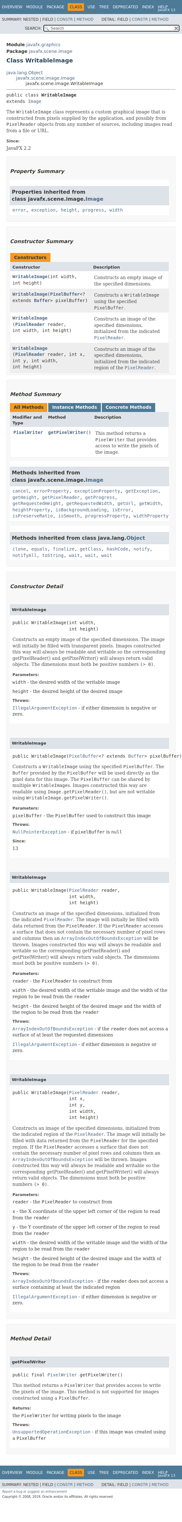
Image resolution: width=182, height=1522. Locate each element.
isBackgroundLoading (81, 509)
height (69, 210)
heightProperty (31, 509)
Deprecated (125, 7)
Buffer (42, 300)
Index (148, 7)
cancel (20, 491)
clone (19, 549)
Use (91, 7)
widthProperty (151, 515)
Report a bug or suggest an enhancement (34, 1491)
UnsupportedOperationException (51, 1431)
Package (55, 7)
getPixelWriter (67, 432)
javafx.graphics (43, 44)
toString (53, 555)
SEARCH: (33, 28)
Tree (104, 7)
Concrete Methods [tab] (129, 407)
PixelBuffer (65, 294)
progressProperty (106, 515)
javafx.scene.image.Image (45, 78)
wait (74, 555)
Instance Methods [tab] (74, 407)
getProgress (100, 497)
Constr (65, 19)
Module (34, 7)
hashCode (117, 549)
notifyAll (24, 555)
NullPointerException (39, 831)
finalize (63, 549)
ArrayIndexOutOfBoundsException (52, 1028)
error (19, 210)
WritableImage (30, 276)
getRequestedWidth (89, 503)
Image (34, 101)
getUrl (126, 503)
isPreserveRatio (32, 515)
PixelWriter (28, 432)
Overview (12, 7)
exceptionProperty (97, 491)
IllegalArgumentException (44, 708)
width (116, 210)
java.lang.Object (24, 72)
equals (39, 549)
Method (85, 19)
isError (121, 509)
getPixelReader (61, 497)
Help (163, 7)
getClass (90, 549)
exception (43, 210)
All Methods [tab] (28, 407)
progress (93, 210)
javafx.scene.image (50, 51)
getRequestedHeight (36, 503)
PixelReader (30, 324)
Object (135, 538)
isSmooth (69, 515)
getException (141, 491)
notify (141, 549)
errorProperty (51, 491)
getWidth (149, 503)
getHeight (24, 497)
